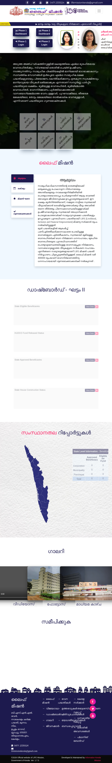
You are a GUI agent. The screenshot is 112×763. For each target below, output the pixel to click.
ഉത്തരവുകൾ (60, 708)
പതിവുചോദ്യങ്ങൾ (60, 714)
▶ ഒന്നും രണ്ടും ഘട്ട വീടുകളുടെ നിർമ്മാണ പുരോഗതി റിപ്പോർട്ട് (73, 24)
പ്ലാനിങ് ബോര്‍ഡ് (79, 739)
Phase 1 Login (21, 43)
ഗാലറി (44, 720)
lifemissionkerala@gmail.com (84, 2)
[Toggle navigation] (99, 11)
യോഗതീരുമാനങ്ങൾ (60, 720)
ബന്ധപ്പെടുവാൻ (60, 726)
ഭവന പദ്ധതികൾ (60, 702)
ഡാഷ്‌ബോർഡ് (44, 714)
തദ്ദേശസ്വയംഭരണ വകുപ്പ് (79, 710)
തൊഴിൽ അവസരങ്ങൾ (79, 729)
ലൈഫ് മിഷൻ (44, 701)
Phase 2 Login (44, 43)
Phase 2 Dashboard (44, 32)
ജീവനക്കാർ (44, 726)
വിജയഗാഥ (44, 708)
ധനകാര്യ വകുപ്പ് (79, 720)
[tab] (22, 192)
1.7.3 (37, 760)
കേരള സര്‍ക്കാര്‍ (78, 701)
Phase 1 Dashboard (21, 32)
